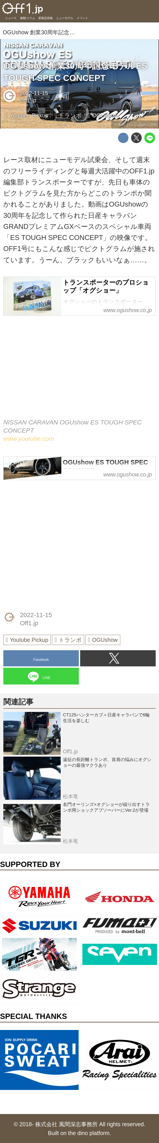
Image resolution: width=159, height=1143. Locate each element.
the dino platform (88, 1133)
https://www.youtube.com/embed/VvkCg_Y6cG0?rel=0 (79, 372)
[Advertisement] (36, 514)
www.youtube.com (135, 124)
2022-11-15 (34, 93)
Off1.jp (28, 100)
